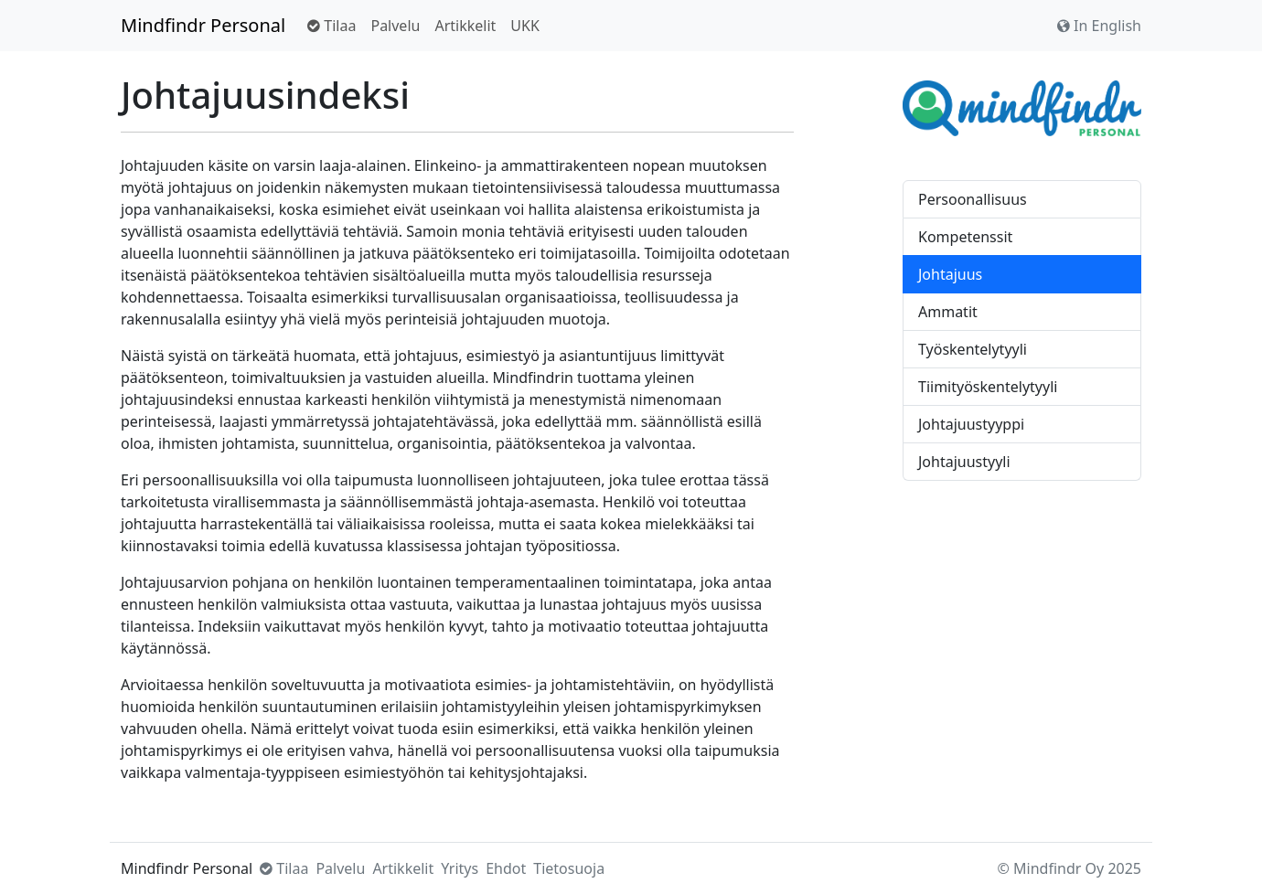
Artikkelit (465, 26)
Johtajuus (950, 274)
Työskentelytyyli (972, 349)
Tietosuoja (568, 868)
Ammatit (948, 312)
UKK (525, 26)
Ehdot (506, 868)
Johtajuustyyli (964, 462)
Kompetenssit (965, 237)
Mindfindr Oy (1058, 868)
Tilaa (331, 26)
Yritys (459, 868)
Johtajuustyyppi (971, 424)
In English (1099, 26)
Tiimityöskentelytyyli (987, 387)
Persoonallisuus (972, 199)
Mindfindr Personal (203, 25)
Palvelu (395, 26)
